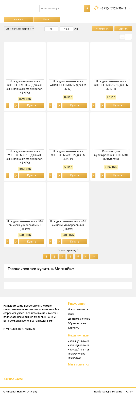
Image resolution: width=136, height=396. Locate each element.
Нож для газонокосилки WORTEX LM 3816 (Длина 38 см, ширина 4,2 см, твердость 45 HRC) (24, 157)
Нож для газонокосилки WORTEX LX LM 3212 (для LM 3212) (68, 85)
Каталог (18, 19)
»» (94, 256)
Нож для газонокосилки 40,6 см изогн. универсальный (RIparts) (25, 225)
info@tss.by (74, 357)
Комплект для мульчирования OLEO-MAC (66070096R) (111, 155)
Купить (31, 105)
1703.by (128, 391)
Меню (46, 19)
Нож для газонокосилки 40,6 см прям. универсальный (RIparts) (68, 225)
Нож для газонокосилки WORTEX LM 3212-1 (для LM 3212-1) (111, 85)
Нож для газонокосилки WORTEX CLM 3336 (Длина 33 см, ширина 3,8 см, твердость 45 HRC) (24, 87)
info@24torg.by (76, 353)
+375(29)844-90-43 (78, 345)
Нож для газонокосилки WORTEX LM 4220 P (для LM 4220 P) (67, 155)
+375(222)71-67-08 (78, 349)
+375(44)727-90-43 (78, 341)
